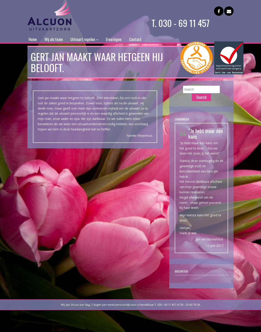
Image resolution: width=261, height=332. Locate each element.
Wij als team (54, 39)
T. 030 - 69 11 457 (180, 23)
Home (33, 39)
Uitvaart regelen (84, 39)
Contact (135, 39)
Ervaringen (113, 39)
